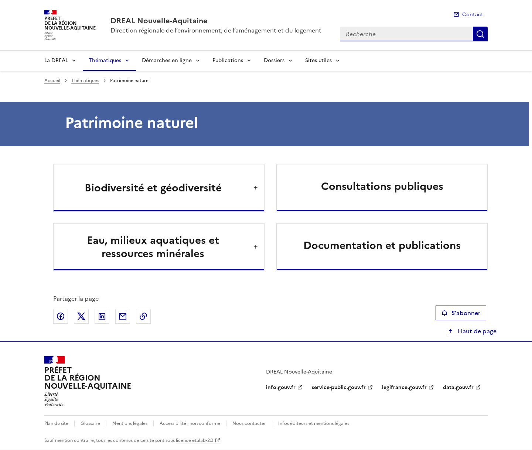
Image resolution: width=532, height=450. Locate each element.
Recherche (480, 34)
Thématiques (105, 60)
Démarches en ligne (167, 60)
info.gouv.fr (281, 387)
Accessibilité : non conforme (190, 423)
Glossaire (90, 423)
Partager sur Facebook (60, 316)
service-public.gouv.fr (339, 387)
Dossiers (274, 60)
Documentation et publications (382, 245)
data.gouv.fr (458, 387)
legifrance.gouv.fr (404, 387)
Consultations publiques (382, 186)
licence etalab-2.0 (194, 440)
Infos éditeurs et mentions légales (313, 423)
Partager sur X (81, 316)
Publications (227, 60)
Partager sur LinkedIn (102, 316)
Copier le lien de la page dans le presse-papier (143, 316)
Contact (472, 14)
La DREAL (56, 60)
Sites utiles (318, 60)
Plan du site (56, 423)
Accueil (52, 80)
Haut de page (476, 331)
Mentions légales (129, 423)
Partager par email (122, 316)
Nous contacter (249, 423)
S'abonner (460, 312)
